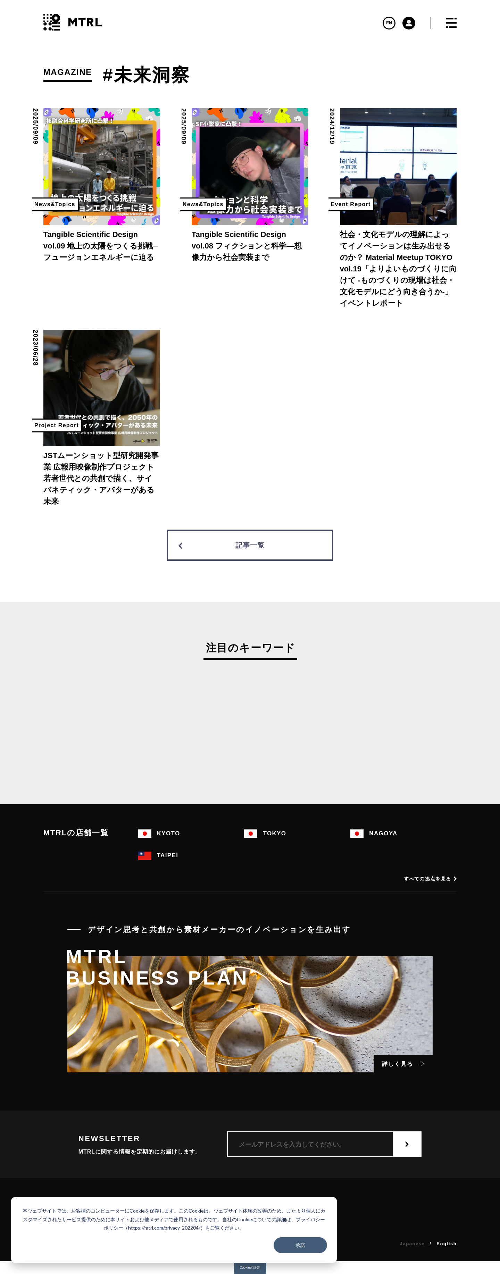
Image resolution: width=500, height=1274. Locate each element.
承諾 (300, 1245)
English (446, 1243)
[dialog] (174, 1230)
